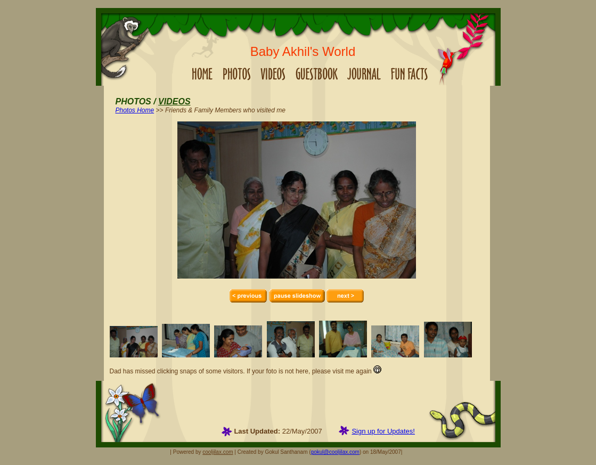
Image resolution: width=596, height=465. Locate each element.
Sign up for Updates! (383, 431)
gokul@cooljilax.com (335, 452)
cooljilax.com (217, 452)
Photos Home (135, 110)
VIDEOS (174, 101)
